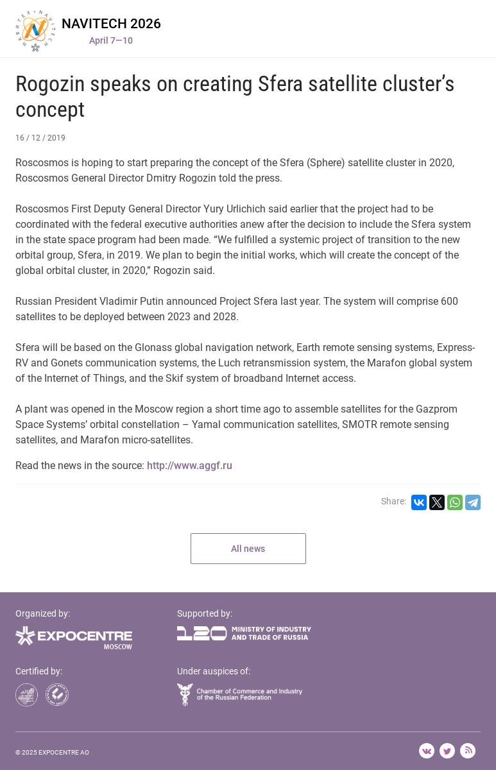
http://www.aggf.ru (189, 465)
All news (248, 548)
